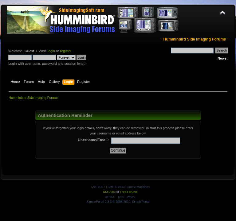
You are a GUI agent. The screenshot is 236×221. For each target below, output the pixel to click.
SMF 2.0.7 (98, 186)
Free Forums (128, 191)
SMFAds (109, 191)
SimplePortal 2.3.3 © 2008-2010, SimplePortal (118, 202)
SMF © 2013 (116, 186)
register (65, 51)
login (51, 51)
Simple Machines (138, 186)
